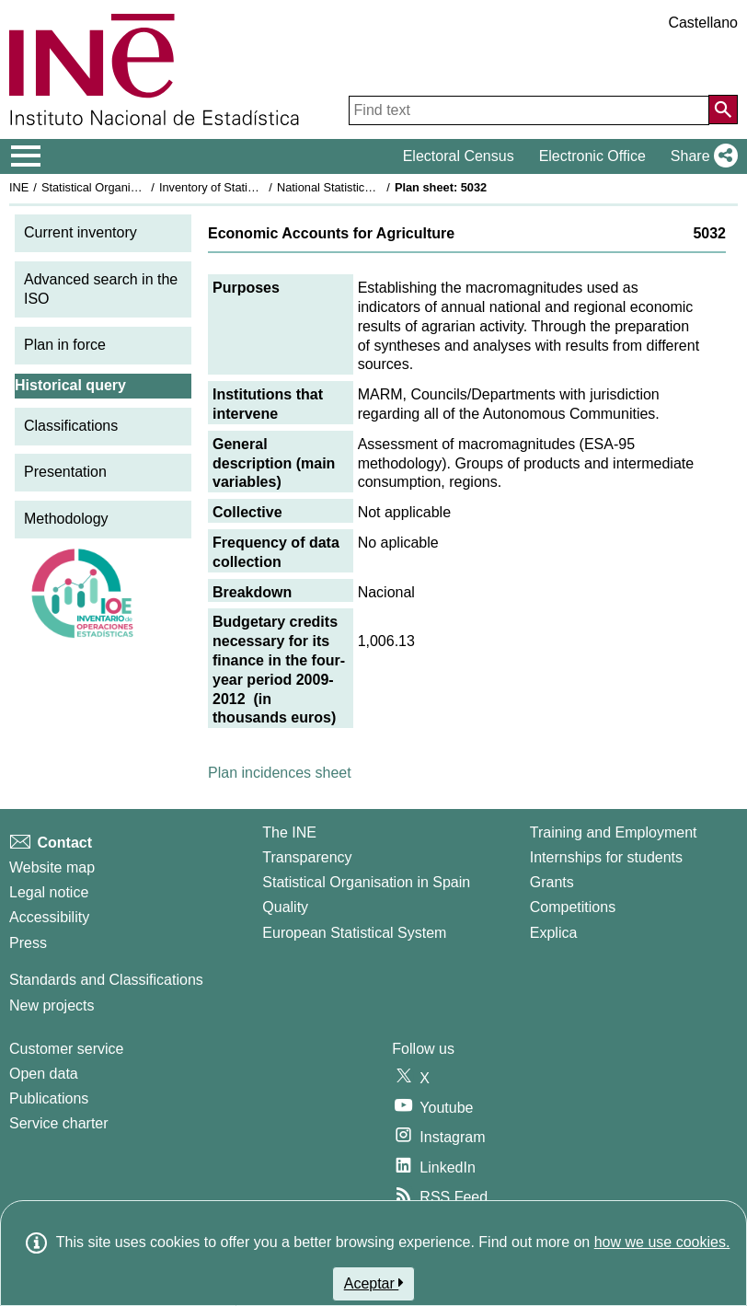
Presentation (65, 472)
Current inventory (80, 232)
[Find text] (529, 110)
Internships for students (606, 857)
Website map (52, 867)
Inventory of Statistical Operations (247, 187)
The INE (289, 832)
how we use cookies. (662, 1242)
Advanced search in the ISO (101, 289)
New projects (51, 1005)
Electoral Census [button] (458, 156)
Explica (554, 933)
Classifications (71, 425)
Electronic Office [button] (592, 156)
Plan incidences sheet (279, 772)
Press (28, 943)
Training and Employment (613, 832)
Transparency (306, 857)
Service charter (59, 1123)
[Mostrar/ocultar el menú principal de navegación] (26, 156)
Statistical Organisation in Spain (124, 187)
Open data (43, 1073)
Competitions (572, 907)
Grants (552, 882)
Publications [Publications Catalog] (48, 1098)
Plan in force (65, 345)
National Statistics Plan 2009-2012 (367, 187)
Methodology (66, 518)
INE (19, 187)
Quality (285, 907)
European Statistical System (354, 933)
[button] (700, 156)
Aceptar (374, 1283)
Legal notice (48, 892)
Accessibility (49, 917)
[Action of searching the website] (723, 109)
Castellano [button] (703, 22)
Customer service (66, 1049)
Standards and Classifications (106, 980)
